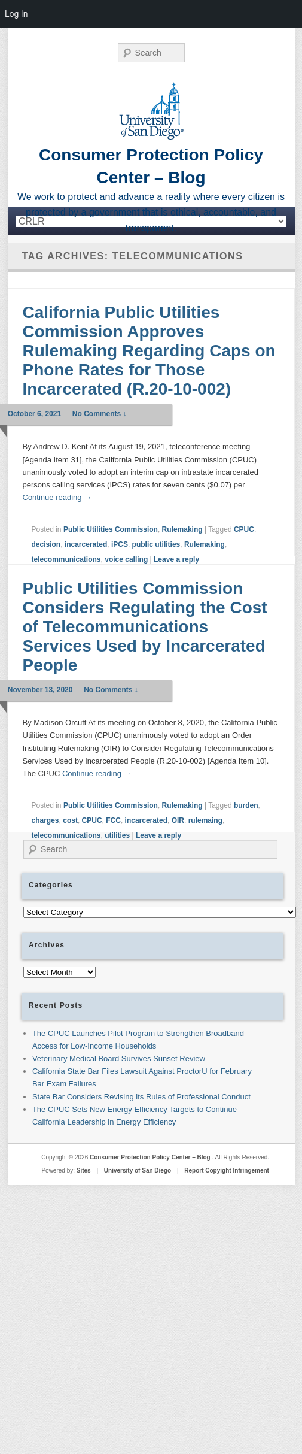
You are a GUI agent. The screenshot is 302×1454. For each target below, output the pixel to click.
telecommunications (66, 559)
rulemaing (205, 820)
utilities (117, 835)
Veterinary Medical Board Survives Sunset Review (118, 1058)
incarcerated (86, 544)
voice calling (126, 559)
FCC (113, 820)
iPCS (119, 544)
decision (46, 544)
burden (246, 805)
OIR (178, 820)
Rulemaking (182, 529)
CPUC (244, 529)
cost (70, 820)
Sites (84, 1170)
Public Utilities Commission (110, 529)
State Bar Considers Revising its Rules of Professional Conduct (141, 1096)
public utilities (156, 544)
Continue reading (57, 497)
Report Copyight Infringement (226, 1170)
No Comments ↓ (99, 414)
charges (45, 820)
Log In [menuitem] (16, 14)
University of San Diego (137, 1170)
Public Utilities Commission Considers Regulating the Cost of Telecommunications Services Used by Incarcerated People (145, 626)
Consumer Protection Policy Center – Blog (151, 1157)
